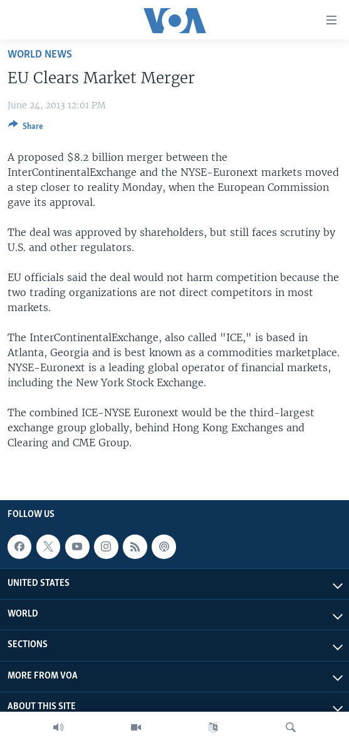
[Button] (25, 128)
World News (40, 54)
